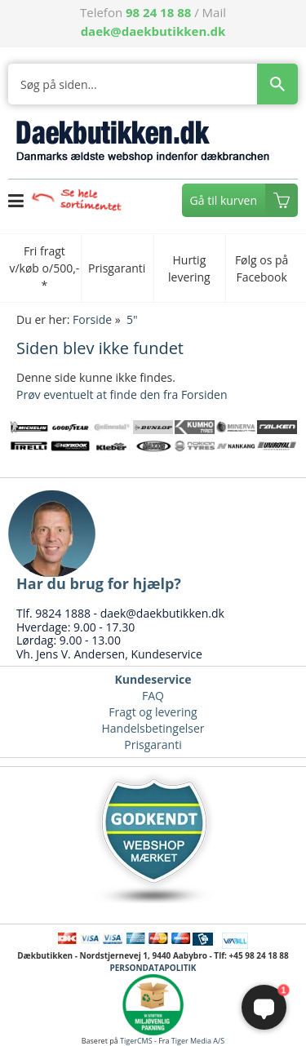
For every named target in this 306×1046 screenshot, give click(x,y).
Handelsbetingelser (152, 728)
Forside (92, 319)
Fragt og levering (153, 712)
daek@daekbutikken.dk (153, 31)
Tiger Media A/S (197, 1040)
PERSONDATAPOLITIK (152, 967)
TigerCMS (136, 1040)
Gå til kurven (223, 200)
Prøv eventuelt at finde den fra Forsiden (121, 394)
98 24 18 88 (158, 12)
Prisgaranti (152, 744)
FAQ (153, 695)
